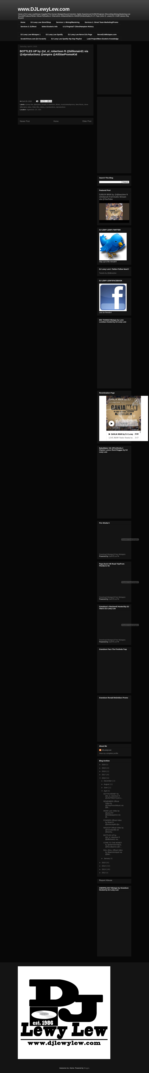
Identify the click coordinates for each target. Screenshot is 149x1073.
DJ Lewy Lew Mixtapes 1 (31, 34)
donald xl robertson (48, 104)
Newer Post (25, 121)
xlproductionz (60, 107)
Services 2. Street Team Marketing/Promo (101, 22)
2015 (104, 863)
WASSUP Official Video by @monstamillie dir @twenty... (113, 830)
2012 (104, 873)
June (106, 788)
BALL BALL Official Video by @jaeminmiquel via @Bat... (113, 852)
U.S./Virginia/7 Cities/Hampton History (78, 27)
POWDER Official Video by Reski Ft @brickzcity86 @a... (112, 822)
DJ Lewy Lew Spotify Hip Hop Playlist (66, 39)
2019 (104, 768)
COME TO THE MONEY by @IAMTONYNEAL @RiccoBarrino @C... (112, 845)
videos (42, 107)
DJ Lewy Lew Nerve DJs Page (80, 34)
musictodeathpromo (68, 104)
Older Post (86, 121)
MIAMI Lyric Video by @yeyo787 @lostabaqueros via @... (111, 814)
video (29, 107)
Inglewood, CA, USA (34, 110)
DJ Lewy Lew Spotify (54, 34)
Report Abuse (105, 880)
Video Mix (35, 107)
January (107, 858)
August (107, 784)
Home (23, 22)
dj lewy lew (29, 104)
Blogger (86, 1068)
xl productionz (50, 107)
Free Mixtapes (120, 554)
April (106, 791)
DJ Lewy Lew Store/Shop (41, 22)
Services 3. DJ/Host (28, 27)
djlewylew (37, 104)
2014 (104, 866)
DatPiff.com (113, 556)
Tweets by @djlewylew (107, 273)
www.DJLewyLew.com (44, 9)
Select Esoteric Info (49, 27)
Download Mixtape (106, 554)
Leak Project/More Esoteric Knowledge (102, 39)
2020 (104, 765)
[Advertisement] (114, 134)
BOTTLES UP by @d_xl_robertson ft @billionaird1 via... (111, 837)
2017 (104, 775)
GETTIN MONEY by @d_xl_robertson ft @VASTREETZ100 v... (112, 796)
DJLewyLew (106, 750)
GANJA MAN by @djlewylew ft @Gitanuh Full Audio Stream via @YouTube (113, 196)
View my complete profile (108, 753)
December (108, 781)
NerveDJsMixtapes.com (107, 34)
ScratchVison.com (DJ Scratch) (33, 39)
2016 (104, 778)
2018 (104, 771)
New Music (79, 104)
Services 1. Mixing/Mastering (67, 22)
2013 (104, 869)
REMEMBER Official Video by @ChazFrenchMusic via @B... (113, 804)
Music (58, 104)
